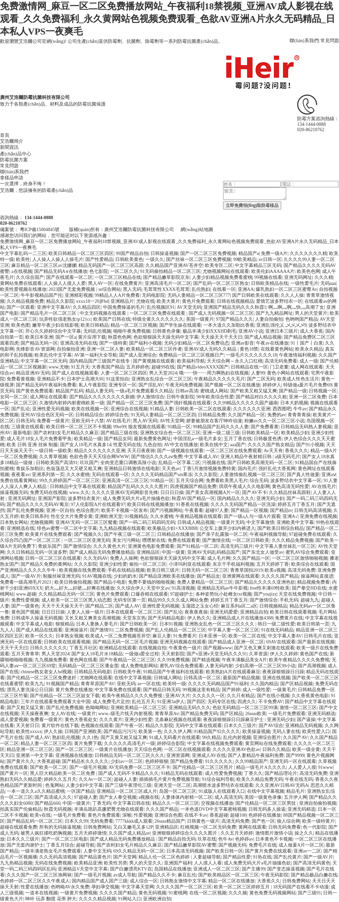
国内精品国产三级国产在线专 (100, 361)
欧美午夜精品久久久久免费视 (299, 659)
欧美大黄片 (168, 301)
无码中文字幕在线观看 (198, 725)
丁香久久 (253, 773)
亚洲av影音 (242, 343)
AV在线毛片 (118, 420)
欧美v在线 (40, 815)
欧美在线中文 (214, 444)
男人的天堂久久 (145, 863)
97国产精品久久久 (234, 319)
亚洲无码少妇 (270, 498)
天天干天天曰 (14, 647)
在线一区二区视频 (207, 892)
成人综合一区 (144, 880)
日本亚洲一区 (212, 635)
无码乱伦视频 (97, 331)
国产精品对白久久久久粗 (261, 396)
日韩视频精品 (273, 606)
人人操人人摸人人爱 (65, 283)
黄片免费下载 (88, 743)
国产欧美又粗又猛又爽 (253, 390)
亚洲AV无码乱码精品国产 (213, 552)
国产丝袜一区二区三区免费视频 (198, 259)
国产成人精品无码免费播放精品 (101, 552)
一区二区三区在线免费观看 (234, 450)
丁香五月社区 (83, 647)
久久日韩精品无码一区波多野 (37, 552)
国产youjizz (265, 594)
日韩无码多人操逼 (267, 809)
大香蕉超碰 (48, 761)
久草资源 (258, 653)
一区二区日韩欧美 (250, 540)
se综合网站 (109, 289)
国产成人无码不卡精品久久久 (128, 773)
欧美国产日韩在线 (111, 319)
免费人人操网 (124, 558)
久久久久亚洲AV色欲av (236, 749)
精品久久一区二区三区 (175, 803)
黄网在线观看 (252, 827)
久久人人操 (292, 295)
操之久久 (304, 833)
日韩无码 (25, 420)
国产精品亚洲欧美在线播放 (167, 576)
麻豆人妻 (161, 635)
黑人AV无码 (145, 420)
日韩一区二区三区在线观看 (53, 558)
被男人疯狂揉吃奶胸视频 (46, 833)
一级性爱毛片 (304, 283)
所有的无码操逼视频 (60, 827)
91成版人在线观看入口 (222, 791)
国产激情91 (101, 629)
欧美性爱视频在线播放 (23, 289)
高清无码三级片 (236, 546)
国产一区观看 (21, 307)
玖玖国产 (89, 462)
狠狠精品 (64, 623)
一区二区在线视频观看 (187, 749)
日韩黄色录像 (166, 331)
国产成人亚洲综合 (137, 355)
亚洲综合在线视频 (129, 408)
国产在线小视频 (273, 695)
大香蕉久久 (268, 880)
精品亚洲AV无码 (33, 372)
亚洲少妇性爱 (113, 564)
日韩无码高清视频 (312, 510)
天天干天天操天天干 (62, 606)
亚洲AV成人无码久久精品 (211, 349)
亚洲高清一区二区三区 (125, 480)
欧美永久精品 (309, 349)
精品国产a (248, 253)
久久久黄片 (111, 719)
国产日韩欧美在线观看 (255, 295)
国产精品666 (47, 803)
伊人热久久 (199, 617)
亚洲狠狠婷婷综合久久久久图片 (185, 833)
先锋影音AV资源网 (35, 349)
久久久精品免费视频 (292, 540)
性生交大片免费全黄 (72, 516)
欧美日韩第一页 (313, 623)
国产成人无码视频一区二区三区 (221, 313)
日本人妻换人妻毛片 (97, 623)
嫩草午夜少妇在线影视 (55, 325)
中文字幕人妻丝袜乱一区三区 (285, 546)
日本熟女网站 (14, 522)
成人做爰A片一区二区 (301, 845)
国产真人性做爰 (303, 474)
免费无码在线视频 (48, 492)
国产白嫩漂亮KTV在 (131, 868)
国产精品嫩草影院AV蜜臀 (190, 845)
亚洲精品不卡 (51, 378)
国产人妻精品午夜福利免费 (256, 755)
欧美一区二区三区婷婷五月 (242, 886)
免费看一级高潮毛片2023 (26, 582)
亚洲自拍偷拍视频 (317, 803)
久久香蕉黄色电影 (310, 695)
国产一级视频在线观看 (180, 450)
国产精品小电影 (110, 582)
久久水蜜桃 (78, 474)
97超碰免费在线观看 (310, 534)
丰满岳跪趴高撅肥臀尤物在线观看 (109, 809)
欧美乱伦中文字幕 (53, 355)
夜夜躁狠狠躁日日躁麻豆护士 (234, 719)
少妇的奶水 (125, 576)
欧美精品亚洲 (88, 863)
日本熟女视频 (69, 635)
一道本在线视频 (41, 892)
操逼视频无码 (14, 492)
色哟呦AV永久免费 (70, 886)
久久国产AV (295, 737)
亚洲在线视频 (276, 677)
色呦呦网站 (97, 707)
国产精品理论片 (281, 773)
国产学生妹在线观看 (180, 325)
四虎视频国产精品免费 (193, 486)
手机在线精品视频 (126, 570)
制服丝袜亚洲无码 (61, 576)
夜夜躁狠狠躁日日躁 (283, 671)
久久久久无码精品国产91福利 (218, 683)
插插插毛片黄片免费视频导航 (169, 779)
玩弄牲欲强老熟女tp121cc (65, 319)
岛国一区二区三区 (177, 791)
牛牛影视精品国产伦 (41, 295)
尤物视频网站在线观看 (226, 271)
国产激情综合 (77, 546)
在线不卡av (195, 815)
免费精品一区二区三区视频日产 (191, 355)
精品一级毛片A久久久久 (261, 767)
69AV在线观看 (281, 641)
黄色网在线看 (83, 659)
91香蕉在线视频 (192, 504)
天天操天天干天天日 (221, 337)
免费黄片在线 (289, 617)
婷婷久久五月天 (60, 779)
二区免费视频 (129, 629)
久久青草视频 (53, 456)
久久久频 (237, 892)
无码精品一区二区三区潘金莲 (88, 665)
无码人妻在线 (286, 731)
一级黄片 (86, 713)
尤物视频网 (41, 522)
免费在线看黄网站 (18, 480)
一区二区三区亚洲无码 (87, 540)
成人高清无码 (228, 797)
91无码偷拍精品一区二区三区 (170, 271)
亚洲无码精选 (321, 713)
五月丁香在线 (238, 438)
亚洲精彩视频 (79, 295)
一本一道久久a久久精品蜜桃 (35, 791)
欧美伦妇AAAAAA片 (273, 271)
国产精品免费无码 (199, 713)
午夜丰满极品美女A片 (244, 659)
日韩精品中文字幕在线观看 (78, 486)
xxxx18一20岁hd (92, 301)
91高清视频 (183, 588)
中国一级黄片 (76, 803)
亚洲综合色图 (168, 815)
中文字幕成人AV (201, 456)
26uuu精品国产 (170, 821)
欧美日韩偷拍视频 (73, 582)
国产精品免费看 (186, 761)
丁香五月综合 (60, 845)
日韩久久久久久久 (48, 647)
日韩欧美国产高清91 (57, 462)
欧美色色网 (308, 271)
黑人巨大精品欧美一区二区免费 (63, 773)
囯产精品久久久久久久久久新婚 (101, 396)
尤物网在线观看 (96, 677)
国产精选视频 (206, 659)
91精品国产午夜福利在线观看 (173, 671)
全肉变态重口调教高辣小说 (128, 462)
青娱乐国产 (49, 546)
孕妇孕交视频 (105, 886)
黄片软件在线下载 (60, 725)
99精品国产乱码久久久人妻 (221, 426)
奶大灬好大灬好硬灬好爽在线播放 (80, 588)
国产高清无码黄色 (311, 863)
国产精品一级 (293, 390)
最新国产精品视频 (241, 677)
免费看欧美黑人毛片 (227, 480)
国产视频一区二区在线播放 (232, 384)
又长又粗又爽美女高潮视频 (93, 617)
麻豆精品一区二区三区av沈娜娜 (43, 265)
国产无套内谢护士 (25, 845)
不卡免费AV (270, 701)
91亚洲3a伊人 (171, 701)
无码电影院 (153, 295)
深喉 (126, 815)
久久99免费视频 (173, 659)
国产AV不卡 (254, 492)
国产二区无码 (261, 378)
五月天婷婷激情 (90, 833)
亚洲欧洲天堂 (109, 516)
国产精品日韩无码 (161, 689)
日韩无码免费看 (284, 827)
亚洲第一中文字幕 (34, 755)
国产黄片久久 (21, 761)
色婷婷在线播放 (264, 815)
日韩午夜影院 (180, 396)
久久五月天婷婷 (236, 833)
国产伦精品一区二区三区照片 (203, 767)
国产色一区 (263, 821)
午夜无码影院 (275, 874)
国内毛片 (247, 468)
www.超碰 (26, 594)
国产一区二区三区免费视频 (208, 253)
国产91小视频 (310, 444)
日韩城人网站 (168, 677)
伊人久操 (53, 731)
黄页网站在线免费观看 (268, 743)
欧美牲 (23, 259)
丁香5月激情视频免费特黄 (209, 468)
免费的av (276, 414)
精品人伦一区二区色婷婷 (164, 857)
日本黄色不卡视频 (274, 839)
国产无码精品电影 (166, 617)
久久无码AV (95, 558)
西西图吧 (282, 408)
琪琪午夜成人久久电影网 (244, 486)
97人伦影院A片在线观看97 (98, 504)
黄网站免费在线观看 (21, 283)
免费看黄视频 (21, 378)
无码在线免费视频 (53, 863)
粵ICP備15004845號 (40, 229)
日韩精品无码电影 (92, 671)
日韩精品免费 (212, 414)
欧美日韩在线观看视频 (293, 612)
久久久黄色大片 (109, 546)
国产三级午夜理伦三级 (128, 785)
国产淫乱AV (150, 384)
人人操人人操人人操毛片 (57, 259)
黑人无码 (132, 289)
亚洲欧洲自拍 (157, 898)
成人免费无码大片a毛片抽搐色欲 (136, 498)
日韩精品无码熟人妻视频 (306, 426)
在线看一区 (224, 289)
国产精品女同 (118, 438)
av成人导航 (124, 874)
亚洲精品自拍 (254, 612)
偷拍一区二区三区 (147, 564)
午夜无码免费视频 (184, 384)
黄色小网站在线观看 (288, 372)
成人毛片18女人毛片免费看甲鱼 (39, 438)
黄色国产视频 (25, 612)
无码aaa (328, 283)
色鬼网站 (54, 785)
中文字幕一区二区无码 (44, 361)
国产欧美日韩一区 (224, 851)
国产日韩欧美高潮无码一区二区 (260, 462)
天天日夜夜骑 (141, 450)
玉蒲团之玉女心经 (199, 606)
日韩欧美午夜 (127, 671)
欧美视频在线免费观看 (82, 570)
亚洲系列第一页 (48, 474)
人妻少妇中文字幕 (84, 785)
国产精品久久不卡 (156, 874)
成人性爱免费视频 (223, 773)
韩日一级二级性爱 (276, 623)
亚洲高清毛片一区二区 (168, 283)
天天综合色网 (148, 749)
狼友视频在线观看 (146, 426)
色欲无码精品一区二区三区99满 (245, 707)
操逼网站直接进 (317, 576)
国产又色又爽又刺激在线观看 (264, 647)
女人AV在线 (63, 713)
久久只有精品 (241, 695)
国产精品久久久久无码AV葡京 (37, 504)
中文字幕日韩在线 (131, 803)
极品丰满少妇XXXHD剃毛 (210, 331)
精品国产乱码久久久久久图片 (138, 486)
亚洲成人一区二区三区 (216, 868)
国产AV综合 (271, 725)
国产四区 (196, 701)
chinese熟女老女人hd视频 (46, 671)
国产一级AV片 (26, 576)
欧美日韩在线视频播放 (150, 504)
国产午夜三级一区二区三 (129, 534)
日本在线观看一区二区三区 (134, 612)
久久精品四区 (87, 307)
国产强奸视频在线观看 (187, 402)
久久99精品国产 (251, 761)
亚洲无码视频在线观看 (183, 641)
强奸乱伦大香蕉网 (277, 468)
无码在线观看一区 (110, 474)
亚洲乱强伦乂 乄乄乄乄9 (281, 325)
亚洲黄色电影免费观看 (151, 546)
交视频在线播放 (217, 803)
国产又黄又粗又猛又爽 (124, 737)
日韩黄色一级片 (203, 821)
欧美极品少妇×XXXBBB (172, 528)
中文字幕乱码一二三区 (23, 253)
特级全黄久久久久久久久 (158, 319)
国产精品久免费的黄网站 (46, 564)
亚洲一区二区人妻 (105, 349)
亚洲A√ (290, 516)
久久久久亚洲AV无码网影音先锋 (125, 492)
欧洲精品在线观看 (117, 647)
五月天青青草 (25, 653)
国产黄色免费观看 (34, 390)
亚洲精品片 (122, 301)
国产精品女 (208, 576)
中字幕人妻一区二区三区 (233, 629)
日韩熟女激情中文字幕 (183, 880)
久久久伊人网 (178, 731)
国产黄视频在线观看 (154, 361)
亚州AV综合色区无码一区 (47, 414)
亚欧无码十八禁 (87, 420)
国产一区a (65, 337)
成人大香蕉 (311, 331)
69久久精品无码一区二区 (138, 851)
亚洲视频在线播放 (74, 755)
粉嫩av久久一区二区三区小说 (274, 420)
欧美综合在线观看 (309, 564)
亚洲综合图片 (267, 737)
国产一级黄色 (25, 606)
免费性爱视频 (25, 600)
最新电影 (22, 432)
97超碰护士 (181, 594)
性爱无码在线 (127, 444)
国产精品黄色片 (95, 857)
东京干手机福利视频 (233, 564)
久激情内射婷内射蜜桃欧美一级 (71, 402)
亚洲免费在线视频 (318, 516)
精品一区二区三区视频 (134, 325)
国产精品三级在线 (119, 432)
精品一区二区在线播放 (231, 880)
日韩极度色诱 (268, 438)
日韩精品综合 (89, 414)
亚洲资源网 (178, 755)
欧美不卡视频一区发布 (124, 510)
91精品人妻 (161, 408)
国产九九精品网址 (274, 313)
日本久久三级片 (240, 725)
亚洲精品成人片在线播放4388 (242, 617)
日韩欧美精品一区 (260, 432)
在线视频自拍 (152, 647)
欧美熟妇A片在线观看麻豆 (233, 671)
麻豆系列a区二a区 (239, 606)
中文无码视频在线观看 (103, 313)
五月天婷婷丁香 (272, 564)
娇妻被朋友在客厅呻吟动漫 (214, 420)
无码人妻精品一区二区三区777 (198, 295)
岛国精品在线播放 (172, 868)
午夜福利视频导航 (268, 534)
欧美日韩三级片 (163, 570)
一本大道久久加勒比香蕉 (228, 325)
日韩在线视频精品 (235, 301)
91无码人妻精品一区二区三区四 (163, 414)
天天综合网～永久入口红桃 (235, 361)
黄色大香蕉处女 (81, 719)
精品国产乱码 (69, 390)
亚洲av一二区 (307, 851)
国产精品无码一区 (39, 343)
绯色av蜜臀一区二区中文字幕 (67, 528)
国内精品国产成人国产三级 (99, 880)
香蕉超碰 (219, 815)
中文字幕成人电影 (34, 623)
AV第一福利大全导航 (95, 355)
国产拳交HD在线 (309, 588)
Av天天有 (273, 450)
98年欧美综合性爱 (215, 396)
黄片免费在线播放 (74, 689)
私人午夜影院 (93, 384)
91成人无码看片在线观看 (174, 737)
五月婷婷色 (137, 367)
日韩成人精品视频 (195, 522)
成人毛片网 (218, 558)
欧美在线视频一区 (90, 408)
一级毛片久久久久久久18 (251, 355)
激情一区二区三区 (298, 707)
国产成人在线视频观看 (75, 372)
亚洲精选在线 (21, 528)
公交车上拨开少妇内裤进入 (227, 528)
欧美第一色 (150, 731)
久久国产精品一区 (246, 414)
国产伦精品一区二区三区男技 (266, 803)
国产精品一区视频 (249, 510)
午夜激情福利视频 (297, 355)
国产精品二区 (99, 606)
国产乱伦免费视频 (25, 510)
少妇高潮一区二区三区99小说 (265, 665)
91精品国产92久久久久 (217, 731)
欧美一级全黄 (306, 749)
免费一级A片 (274, 253)
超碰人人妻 (125, 779)
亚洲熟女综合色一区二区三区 (170, 432)
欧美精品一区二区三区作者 (154, 349)
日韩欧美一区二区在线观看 (203, 408)
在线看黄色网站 (277, 349)
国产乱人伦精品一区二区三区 (175, 629)
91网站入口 (129, 898)
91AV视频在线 (96, 576)
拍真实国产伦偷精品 (21, 809)
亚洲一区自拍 (60, 510)
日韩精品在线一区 (249, 367)
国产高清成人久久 (53, 797)
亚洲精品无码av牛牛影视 (222, 588)
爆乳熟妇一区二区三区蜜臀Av (286, 289)
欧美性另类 (115, 863)
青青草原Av (167, 713)
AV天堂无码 (189, 307)
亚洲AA (246, 289)
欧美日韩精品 (95, 325)
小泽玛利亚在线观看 (190, 564)
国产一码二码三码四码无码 (147, 522)
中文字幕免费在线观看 (118, 689)
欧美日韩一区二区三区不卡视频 (78, 426)
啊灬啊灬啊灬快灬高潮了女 (296, 307)
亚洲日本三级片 (281, 331)
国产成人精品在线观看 (39, 629)
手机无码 (289, 600)
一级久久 (154, 259)
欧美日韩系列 (34, 516)
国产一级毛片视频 (88, 767)
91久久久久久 (219, 761)
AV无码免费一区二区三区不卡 (139, 767)
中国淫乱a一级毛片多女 (197, 438)
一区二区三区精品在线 (118, 277)
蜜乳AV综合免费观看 (307, 552)
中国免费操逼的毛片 (124, 307)
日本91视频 (171, 623)
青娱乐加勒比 (30, 468)
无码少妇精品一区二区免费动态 (196, 343)
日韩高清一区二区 (202, 677)
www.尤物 (58, 367)
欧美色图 (20, 325)
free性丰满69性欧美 (270, 588)
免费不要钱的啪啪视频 (151, 582)
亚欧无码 (126, 683)
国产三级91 (309, 892)
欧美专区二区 (219, 265)
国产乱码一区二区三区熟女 (221, 283)
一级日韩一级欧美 (53, 450)
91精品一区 (179, 426)
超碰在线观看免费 (18, 827)
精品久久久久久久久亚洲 (99, 450)
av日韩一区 (270, 259)
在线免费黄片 (128, 283)
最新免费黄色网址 (152, 438)
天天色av (171, 468)
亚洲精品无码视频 (303, 725)
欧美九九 (34, 683)
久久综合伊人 (130, 588)
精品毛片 (295, 791)
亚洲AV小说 (250, 331)
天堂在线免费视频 (297, 594)
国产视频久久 (88, 534)
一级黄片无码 (230, 522)
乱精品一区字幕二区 (179, 462)
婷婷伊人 (272, 384)
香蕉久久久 (296, 450)
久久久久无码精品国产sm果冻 (161, 474)
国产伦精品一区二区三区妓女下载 (65, 695)
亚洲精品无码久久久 (190, 707)
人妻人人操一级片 (85, 612)
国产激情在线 (216, 540)
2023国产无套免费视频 (72, 289)
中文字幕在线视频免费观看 (215, 743)
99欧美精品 (244, 259)
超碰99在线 (163, 367)
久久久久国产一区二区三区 (184, 886)
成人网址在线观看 (48, 396)
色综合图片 (87, 510)
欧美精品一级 (88, 438)
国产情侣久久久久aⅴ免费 (156, 456)
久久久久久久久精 (308, 253)
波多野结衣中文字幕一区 (295, 480)
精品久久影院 (60, 301)
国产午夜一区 (129, 725)
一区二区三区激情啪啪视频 (300, 558)
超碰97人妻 (216, 510)
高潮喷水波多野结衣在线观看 (223, 785)
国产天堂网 (124, 857)
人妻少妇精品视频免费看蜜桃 (222, 277)
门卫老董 (279, 367)
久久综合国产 (30, 277)
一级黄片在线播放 (113, 749)
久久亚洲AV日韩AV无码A (281, 785)
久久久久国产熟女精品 (271, 444)
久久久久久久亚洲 (251, 408)
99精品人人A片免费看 (117, 295)
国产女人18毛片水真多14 (85, 444)
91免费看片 (185, 635)
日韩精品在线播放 (175, 534)
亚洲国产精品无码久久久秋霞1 (235, 307)
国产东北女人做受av (262, 552)
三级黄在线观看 (27, 426)
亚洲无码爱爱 (224, 612)
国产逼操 (306, 719)
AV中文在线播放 (181, 444)
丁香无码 (101, 803)
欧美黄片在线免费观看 (48, 534)
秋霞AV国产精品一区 (193, 498)
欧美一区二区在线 (247, 635)
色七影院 (98, 271)
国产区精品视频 (296, 683)
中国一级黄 (173, 552)
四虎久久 (246, 701)
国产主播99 (253, 868)
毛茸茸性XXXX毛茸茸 (166, 289)
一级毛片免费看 (69, 815)
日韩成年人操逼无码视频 (36, 617)
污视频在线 (213, 462)
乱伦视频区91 (161, 307)
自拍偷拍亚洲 (71, 349)
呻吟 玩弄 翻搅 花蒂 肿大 (50, 898)
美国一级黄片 (200, 319)
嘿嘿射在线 (153, 540)
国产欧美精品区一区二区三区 (228, 874)
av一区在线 (148, 683)
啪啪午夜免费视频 (131, 331)
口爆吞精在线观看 (149, 594)
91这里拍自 (117, 378)
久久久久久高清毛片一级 (129, 743)
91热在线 (262, 857)
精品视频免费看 (313, 582)
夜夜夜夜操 (196, 612)
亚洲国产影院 (52, 498)
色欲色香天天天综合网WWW (99, 456)
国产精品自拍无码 (177, 839)
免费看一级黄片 (53, 420)
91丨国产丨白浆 (307, 343)
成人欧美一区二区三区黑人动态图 (76, 600)
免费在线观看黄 (184, 540)
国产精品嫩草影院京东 (166, 277)
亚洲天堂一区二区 (172, 785)
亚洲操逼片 (76, 629)
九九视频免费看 (51, 659)
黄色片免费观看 (198, 301)
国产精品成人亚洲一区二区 (236, 641)
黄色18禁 (249, 349)
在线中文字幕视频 (132, 677)
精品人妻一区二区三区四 (46, 743)
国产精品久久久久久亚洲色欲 (265, 582)
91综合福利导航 (218, 779)
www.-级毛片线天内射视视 (125, 713)
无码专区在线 (221, 701)
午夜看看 (194, 510)
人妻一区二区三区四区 (124, 372)
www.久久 (79, 492)
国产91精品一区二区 (197, 546)
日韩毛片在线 (318, 635)
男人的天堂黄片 (311, 313)
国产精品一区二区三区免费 (134, 402)
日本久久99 (76, 821)
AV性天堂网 (172, 420)
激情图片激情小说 (274, 833)
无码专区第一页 (129, 600)
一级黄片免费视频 (78, 892)
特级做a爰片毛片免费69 (307, 384)
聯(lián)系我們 (304, 40)
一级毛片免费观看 (286, 713)
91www (325, 767)
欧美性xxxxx (29, 731)
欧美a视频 (275, 570)
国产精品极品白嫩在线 (314, 874)
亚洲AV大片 (177, 695)
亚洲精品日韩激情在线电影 (132, 468)
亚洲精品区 (148, 552)
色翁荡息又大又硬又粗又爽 (74, 468)
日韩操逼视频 (164, 253)
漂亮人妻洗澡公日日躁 (30, 689)
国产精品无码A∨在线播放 (60, 271)
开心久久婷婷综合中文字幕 (53, 331)
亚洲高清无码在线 (78, 343)
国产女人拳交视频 (117, 797)
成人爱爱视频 (14, 719)
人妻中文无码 (97, 851)
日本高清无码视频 (185, 851)
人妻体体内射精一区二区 (186, 797)
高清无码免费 (301, 570)
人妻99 (258, 372)
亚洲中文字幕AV (54, 307)
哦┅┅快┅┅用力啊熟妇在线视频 (214, 372)
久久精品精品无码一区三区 (66, 594)
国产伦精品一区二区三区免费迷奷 (42, 677)
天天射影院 (173, 653)
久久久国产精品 (162, 809)
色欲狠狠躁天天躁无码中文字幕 (166, 337)
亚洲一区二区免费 (307, 396)
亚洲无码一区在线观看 (293, 761)
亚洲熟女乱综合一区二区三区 (161, 378)
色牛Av (225, 839)
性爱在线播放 (34, 886)
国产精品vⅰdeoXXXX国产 (203, 367)
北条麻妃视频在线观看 (178, 719)
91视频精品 (136, 516)
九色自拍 (152, 444)
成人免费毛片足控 (111, 701)
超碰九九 (309, 600)
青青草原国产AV (98, 683)
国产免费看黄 (265, 426)
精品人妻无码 (99, 390)
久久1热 (90, 737)
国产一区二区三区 (74, 749)
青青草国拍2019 (246, 570)
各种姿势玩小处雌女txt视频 (224, 594)
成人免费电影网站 (139, 665)
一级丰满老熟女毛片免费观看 (51, 851)
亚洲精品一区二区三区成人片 (127, 791)
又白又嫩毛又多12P (133, 827)
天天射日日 (27, 725)
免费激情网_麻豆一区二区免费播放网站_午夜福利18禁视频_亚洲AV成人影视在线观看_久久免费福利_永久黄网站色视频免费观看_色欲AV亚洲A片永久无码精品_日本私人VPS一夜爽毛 (167, 19)
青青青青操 (299, 414)
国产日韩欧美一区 (138, 623)
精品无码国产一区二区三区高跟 (110, 265)
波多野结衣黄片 (84, 498)
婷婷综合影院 (171, 743)
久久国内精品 (264, 683)
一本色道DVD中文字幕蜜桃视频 (213, 809)
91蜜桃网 (178, 892)
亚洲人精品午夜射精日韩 (246, 456)
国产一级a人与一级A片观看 (252, 516)
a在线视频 (21, 271)
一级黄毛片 (284, 689)
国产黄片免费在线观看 (268, 851)
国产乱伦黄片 (287, 857)
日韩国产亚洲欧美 (83, 731)
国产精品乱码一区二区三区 (34, 821)
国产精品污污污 (120, 731)
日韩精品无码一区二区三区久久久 (129, 755)
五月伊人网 (295, 797)
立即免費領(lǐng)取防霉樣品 (252, 207)
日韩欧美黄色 (129, 259)
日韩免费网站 (97, 827)
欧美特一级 (174, 683)
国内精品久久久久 (235, 498)
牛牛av (300, 408)
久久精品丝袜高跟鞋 (290, 492)
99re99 (119, 426)
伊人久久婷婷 (284, 653)
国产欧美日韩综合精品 (280, 528)
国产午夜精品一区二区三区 (127, 659)
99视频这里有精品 (201, 689)
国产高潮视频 (312, 665)
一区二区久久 (124, 271)
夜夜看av (20, 474)
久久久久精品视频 (97, 898)
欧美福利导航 (191, 361)
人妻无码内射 (219, 665)
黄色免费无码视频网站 (272, 892)
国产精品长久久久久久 (85, 761)
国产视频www (217, 647)
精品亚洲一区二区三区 (30, 749)
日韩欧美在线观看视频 (67, 641)
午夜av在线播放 (272, 343)
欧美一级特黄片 (318, 821)
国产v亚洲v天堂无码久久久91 (217, 653)
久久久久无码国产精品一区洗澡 (243, 504)
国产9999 (295, 755)
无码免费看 (101, 821)
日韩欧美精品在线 (269, 283)
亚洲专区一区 (122, 384)
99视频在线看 (268, 277)
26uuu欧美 (255, 713)
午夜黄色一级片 (185, 647)
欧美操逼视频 (256, 731)
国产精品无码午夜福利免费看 (46, 384)
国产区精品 (231, 713)
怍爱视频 (143, 815)
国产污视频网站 (166, 510)
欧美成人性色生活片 (298, 378)
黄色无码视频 (152, 892)
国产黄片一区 (14, 773)
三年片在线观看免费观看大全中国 (55, 701)
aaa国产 (238, 444)
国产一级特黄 (113, 343)
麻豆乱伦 (187, 874)
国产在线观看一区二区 (69, 277)
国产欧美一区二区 (48, 767)
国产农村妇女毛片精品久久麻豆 (66, 432)
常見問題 (329, 40)
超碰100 (238, 815)
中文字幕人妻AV (285, 635)
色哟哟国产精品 (301, 319)
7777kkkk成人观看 (133, 821)
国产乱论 (20, 408)
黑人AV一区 (100, 283)
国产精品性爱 (237, 857)
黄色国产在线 (314, 653)
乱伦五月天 (143, 701)
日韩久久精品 (276, 749)
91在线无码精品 (277, 629)
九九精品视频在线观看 (122, 528)
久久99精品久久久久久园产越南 (245, 402)
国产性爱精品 (99, 259)
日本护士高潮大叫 (85, 378)
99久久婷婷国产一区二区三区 (69, 480)
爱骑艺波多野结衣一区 (279, 301)
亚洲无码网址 (298, 277)
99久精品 (211, 737)
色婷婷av (244, 839)
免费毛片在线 (263, 845)
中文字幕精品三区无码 (258, 265)
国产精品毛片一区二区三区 (49, 313)
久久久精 (323, 277)
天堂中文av (157, 588)
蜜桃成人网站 (214, 390)
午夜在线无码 (299, 779)
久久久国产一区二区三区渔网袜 (39, 874)
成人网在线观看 (307, 367)
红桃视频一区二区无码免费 (208, 827)
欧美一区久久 (39, 635)
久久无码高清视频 (57, 857)
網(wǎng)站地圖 (197, 229)
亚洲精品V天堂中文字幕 (83, 868)
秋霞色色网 (119, 337)
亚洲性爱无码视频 (50, 408)
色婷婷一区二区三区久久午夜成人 (35, 880)
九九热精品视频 (16, 863)
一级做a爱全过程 (142, 653)
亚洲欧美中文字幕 (295, 522)
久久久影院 (205, 474)
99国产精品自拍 (132, 253)
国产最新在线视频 (316, 641)
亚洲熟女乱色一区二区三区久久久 (220, 623)
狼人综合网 (288, 821)
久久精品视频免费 (25, 301)
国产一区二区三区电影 (65, 839)
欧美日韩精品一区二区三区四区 (81, 253)
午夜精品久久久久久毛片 (219, 378)
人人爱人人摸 (302, 767)
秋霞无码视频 (58, 809)
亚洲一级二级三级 (221, 432)
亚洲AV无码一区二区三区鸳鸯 (86, 522)
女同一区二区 (14, 396)
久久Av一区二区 (95, 779)
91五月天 (80, 367)
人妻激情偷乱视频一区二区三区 (252, 474)
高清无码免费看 (281, 361)
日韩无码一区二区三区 (205, 570)
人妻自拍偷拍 (269, 319)
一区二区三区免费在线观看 (158, 313)
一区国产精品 (81, 791)
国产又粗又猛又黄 (25, 707)
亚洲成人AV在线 (209, 755)
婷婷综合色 (116, 414)
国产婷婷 (231, 689)
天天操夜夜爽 (34, 713)
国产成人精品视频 (263, 337)
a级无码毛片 (287, 456)
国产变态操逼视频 (285, 868)
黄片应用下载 (92, 337)
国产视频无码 (232, 845)
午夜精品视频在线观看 (198, 516)
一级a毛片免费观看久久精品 (144, 390)
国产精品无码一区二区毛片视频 (125, 641)
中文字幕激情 (260, 522)
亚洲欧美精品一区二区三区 (138, 707)
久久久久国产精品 (279, 576)
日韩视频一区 (323, 390)
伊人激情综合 (150, 396)
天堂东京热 (134, 617)
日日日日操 (172, 492)
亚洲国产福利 (178, 863)
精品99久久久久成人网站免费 (178, 600)
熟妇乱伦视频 (66, 737)
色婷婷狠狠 (156, 761)
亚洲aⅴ (328, 474)
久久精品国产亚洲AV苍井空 (174, 265)
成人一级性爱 (256, 689)
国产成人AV (127, 606)
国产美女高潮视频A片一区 (213, 492)
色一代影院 (314, 827)
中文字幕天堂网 (138, 886)
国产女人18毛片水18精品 (97, 653)
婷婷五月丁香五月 (296, 504)
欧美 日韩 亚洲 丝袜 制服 (32, 444)
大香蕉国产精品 (108, 367)
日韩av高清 (186, 390)
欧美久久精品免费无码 (259, 779)
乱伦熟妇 (201, 289)
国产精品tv (281, 510)
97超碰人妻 (85, 797)
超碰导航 (85, 845)
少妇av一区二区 (127, 761)
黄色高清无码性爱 (290, 486)
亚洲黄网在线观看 (240, 576)
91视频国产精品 (62, 683)
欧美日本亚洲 (39, 337)
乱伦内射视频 (237, 737)
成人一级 (308, 361)
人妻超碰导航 (207, 857)
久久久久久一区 (208, 695)
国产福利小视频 (145, 343)
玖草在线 (207, 839)
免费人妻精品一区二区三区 (205, 582)
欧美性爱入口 (316, 731)
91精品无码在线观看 (182, 773)
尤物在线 (145, 301)
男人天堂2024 (163, 372)
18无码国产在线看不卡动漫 (301, 886)
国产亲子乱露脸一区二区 (222, 534)
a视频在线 (148, 797)
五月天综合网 (190, 480)
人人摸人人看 (208, 863)
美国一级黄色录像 (263, 797)
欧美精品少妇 (295, 432)
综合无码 (259, 480)
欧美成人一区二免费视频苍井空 (117, 635)
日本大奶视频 (294, 402)
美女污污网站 (126, 540)
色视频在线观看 (97, 725)
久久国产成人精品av (129, 833)
